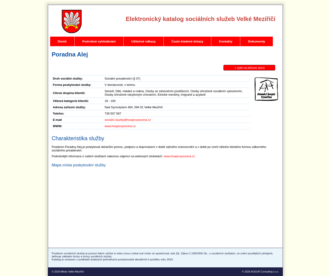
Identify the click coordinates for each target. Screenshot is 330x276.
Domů (62, 41)
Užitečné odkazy (143, 41)
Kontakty (226, 41)
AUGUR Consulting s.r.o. (265, 271)
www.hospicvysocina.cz (120, 126)
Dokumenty (256, 41)
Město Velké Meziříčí (72, 271)
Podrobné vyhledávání (99, 41)
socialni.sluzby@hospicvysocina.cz (128, 120)
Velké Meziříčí (72, 21)
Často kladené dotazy (187, 41)
